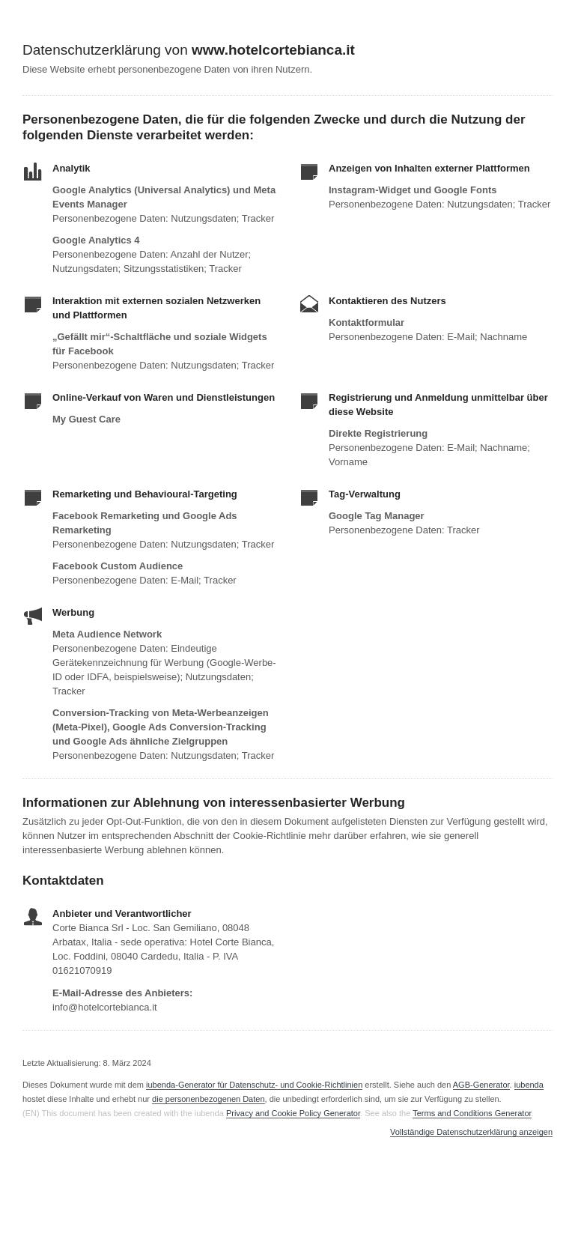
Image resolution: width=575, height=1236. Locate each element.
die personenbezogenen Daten (208, 1098)
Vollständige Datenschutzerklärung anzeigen (471, 1132)
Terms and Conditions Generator (472, 1113)
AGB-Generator (481, 1084)
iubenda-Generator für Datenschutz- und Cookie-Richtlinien (254, 1084)
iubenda (529, 1084)
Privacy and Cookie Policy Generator (293, 1113)
